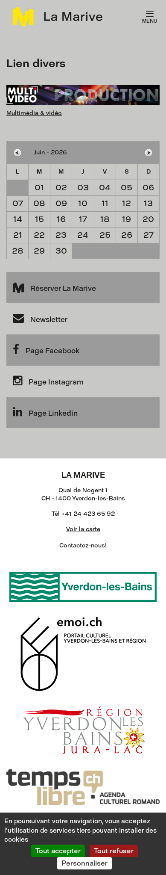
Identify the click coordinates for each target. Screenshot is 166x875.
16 (61, 219)
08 (39, 203)
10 (82, 203)
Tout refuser (114, 851)
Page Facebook (46, 349)
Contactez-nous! (83, 545)
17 (83, 219)
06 (148, 187)
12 (126, 203)
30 (61, 251)
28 (17, 251)
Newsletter (40, 318)
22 (39, 235)
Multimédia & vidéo (34, 113)
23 (61, 235)
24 (82, 235)
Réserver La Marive (54, 287)
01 (39, 187)
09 (61, 203)
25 (105, 235)
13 (148, 203)
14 (17, 219)
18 (105, 219)
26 (126, 235)
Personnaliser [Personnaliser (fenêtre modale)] (84, 863)
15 (39, 219)
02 (61, 187)
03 (83, 187)
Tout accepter (58, 851)
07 (17, 203)
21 (17, 235)
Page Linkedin (45, 412)
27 (148, 235)
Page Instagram (48, 380)
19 (126, 219)
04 (105, 187)
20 (148, 219)
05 (126, 187)
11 (105, 203)
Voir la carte (83, 529)
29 (39, 251)
